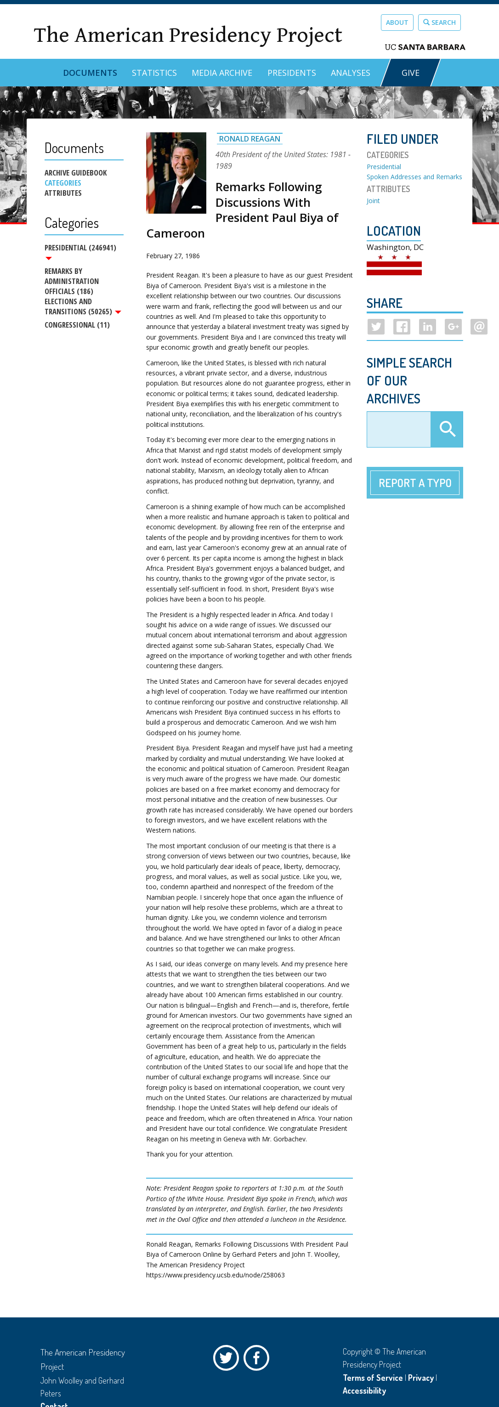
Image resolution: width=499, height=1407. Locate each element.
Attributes (63, 193)
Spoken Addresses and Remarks (414, 176)
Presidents (291, 72)
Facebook (259, 1360)
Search (439, 22)
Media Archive (222, 72)
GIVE (411, 72)
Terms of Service (373, 1378)
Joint (373, 200)
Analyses (350, 72)
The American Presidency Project (188, 35)
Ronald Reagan (249, 139)
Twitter (228, 1360)
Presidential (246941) (80, 251)
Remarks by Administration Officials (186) (72, 282)
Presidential (384, 166)
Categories (63, 183)
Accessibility (364, 1390)
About (397, 22)
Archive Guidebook (76, 173)
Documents (90, 72)
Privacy (421, 1378)
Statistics (154, 72)
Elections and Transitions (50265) (83, 308)
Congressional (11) (77, 327)
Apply (447, 430)
